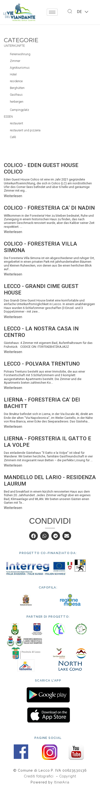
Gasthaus (16, 94)
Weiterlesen (13, 196)
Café (13, 137)
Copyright (67, 776)
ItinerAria (61, 782)
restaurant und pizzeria (25, 130)
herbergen (16, 101)
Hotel (13, 74)
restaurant (16, 123)
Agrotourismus (20, 67)
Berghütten (17, 88)
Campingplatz (19, 110)
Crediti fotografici (39, 776)
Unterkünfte (14, 45)
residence (16, 81)
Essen (8, 116)
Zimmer (15, 61)
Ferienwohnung (20, 54)
